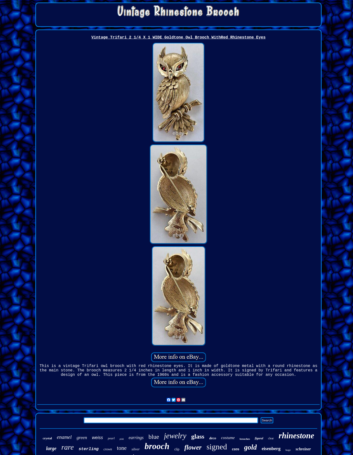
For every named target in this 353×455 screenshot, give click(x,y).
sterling (89, 449)
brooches (245, 438)
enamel (64, 437)
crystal (47, 438)
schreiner (303, 449)
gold (250, 447)
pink (122, 439)
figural (259, 438)
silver (135, 449)
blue (154, 436)
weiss (97, 437)
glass (197, 436)
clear (271, 438)
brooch (157, 446)
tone (122, 448)
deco (212, 438)
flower (193, 447)
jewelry (175, 435)
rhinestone (296, 435)
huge (287, 449)
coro (235, 449)
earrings (136, 437)
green (81, 437)
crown (107, 449)
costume (228, 437)
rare (67, 447)
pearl (111, 438)
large (51, 448)
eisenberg (271, 448)
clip (176, 449)
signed (216, 446)
